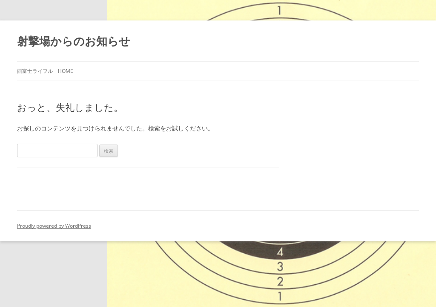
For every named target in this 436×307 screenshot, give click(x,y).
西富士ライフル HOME (45, 71)
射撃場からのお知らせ (73, 41)
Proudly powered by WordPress (54, 225)
